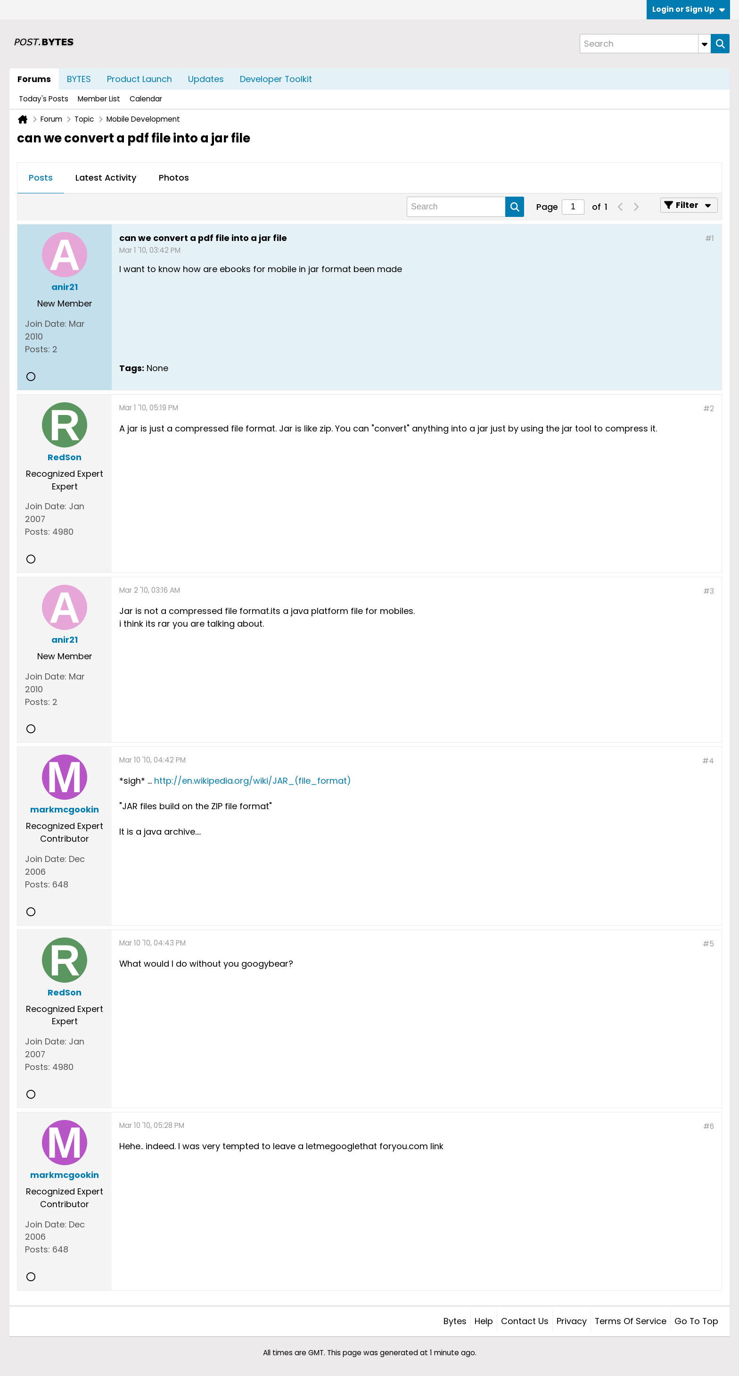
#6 (708, 1126)
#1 (709, 238)
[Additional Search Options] (704, 43)
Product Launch (139, 79)
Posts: (37, 349)
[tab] (40, 178)
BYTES (79, 79)
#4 (708, 761)
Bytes (455, 1321)
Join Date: (45, 324)
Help (484, 1321)
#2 (708, 409)
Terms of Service (630, 1321)
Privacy (572, 1321)
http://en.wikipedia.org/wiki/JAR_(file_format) (252, 781)
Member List (99, 99)
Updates (206, 79)
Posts (41, 177)
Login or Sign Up (688, 9)
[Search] (645, 43)
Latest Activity (105, 177)
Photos (174, 177)
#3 (708, 591)
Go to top (696, 1321)
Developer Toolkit (276, 79)
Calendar (146, 99)
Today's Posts (43, 99)
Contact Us (525, 1321)
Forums (34, 79)
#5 (708, 944)
